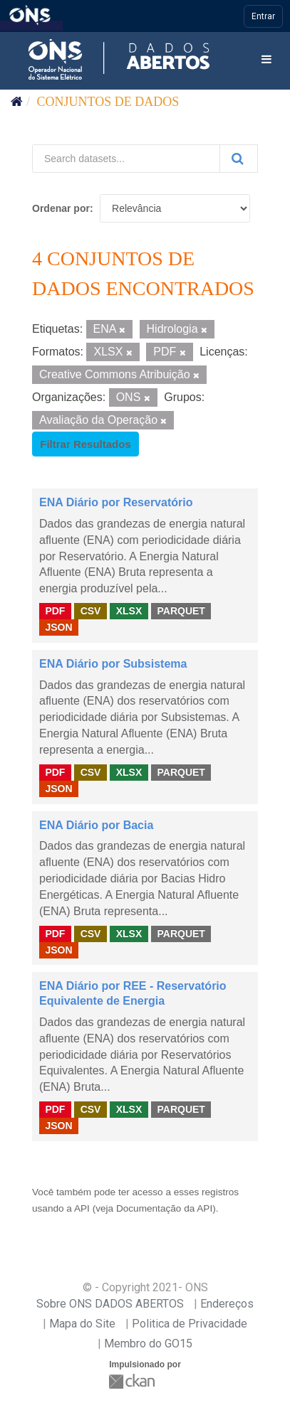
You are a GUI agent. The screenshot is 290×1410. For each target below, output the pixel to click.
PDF (55, 610)
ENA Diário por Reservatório (115, 502)
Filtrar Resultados (85, 444)
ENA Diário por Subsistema (113, 664)
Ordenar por (61, 208)
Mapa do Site (82, 1323)
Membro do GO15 (148, 1343)
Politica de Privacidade (189, 1323)
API (82, 1208)
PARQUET (180, 610)
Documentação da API (164, 1208)
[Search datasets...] (126, 158)
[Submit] (238, 158)
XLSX (129, 610)
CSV (91, 610)
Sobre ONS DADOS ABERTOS (110, 1303)
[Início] (17, 102)
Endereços (227, 1303)
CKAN (133, 1381)
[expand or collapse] (266, 60)
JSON (58, 627)
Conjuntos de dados (108, 102)
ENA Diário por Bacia (96, 825)
